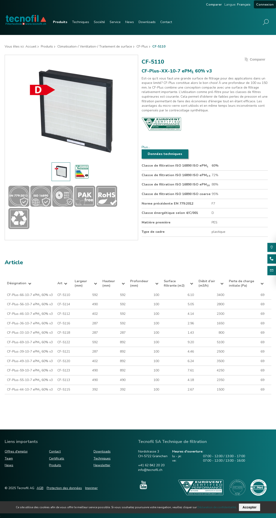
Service (115, 22)
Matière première (156, 222)
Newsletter (102, 465)
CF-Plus (142, 46)
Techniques (80, 22)
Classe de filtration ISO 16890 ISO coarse (176, 194)
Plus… (146, 147)
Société (99, 22)
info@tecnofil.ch (150, 470)
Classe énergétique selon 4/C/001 (170, 213)
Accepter (250, 507)
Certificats (56, 458)
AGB (40, 488)
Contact (166, 22)
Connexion (265, 4)
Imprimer (91, 488)
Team (9, 458)
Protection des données (64, 488)
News (129, 22)
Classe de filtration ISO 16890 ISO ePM (175, 165)
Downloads (147, 22)
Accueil (30, 46)
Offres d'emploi (16, 451)
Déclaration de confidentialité (216, 507)
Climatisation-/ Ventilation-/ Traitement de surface (94, 46)
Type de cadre (153, 232)
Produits (60, 22)
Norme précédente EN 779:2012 (167, 203)
